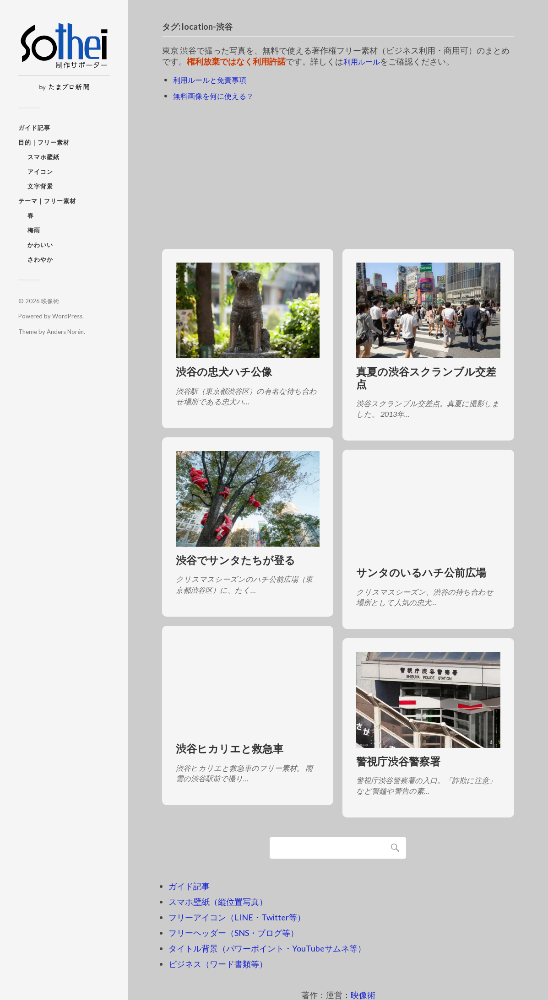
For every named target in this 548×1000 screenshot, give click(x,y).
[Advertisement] (338, 171)
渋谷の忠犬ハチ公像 (224, 372)
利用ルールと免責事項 (214, 80)
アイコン (40, 171)
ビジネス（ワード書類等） (217, 964)
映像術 (50, 301)
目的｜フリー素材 (44, 142)
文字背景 (40, 186)
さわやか (40, 259)
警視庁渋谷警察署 (398, 761)
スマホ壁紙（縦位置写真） (217, 902)
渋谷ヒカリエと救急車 (229, 748)
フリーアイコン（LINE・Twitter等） (236, 917)
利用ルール (364, 61)
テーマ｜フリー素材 (47, 200)
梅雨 (33, 230)
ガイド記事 (34, 127)
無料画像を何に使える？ (218, 95)
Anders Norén (65, 331)
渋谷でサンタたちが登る (235, 560)
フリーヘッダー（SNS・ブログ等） (233, 933)
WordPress (67, 316)
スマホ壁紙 (43, 157)
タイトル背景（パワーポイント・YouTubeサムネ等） (267, 948)
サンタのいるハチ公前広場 (421, 572)
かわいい (40, 244)
